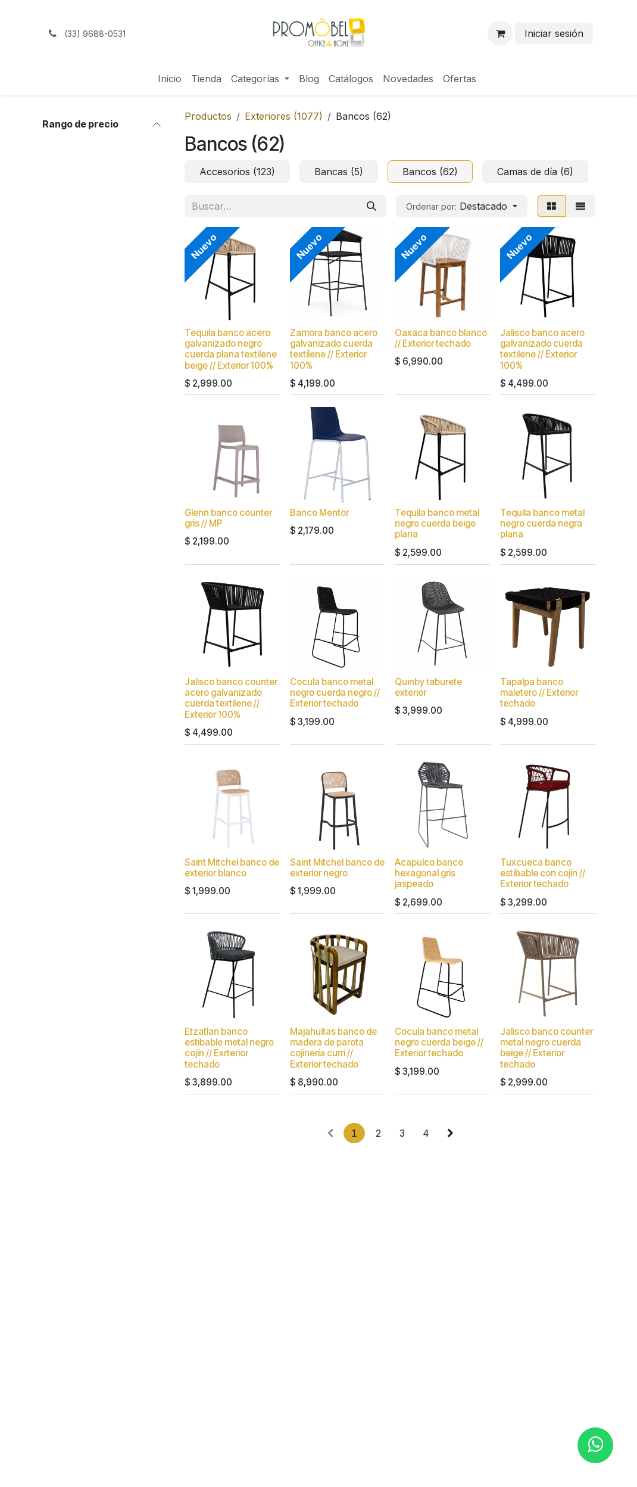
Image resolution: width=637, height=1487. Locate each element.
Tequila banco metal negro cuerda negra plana (542, 523)
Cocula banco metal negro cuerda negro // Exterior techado (335, 693)
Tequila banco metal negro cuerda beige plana (437, 523)
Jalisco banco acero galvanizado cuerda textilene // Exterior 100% (542, 349)
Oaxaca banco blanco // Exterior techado (441, 338)
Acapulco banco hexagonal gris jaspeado (429, 873)
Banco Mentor (319, 512)
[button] (461, 206)
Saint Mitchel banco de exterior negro (337, 868)
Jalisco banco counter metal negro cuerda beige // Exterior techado (546, 1048)
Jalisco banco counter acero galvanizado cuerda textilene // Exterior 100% (231, 699)
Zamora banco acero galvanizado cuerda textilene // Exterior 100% (333, 349)
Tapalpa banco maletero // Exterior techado (539, 693)
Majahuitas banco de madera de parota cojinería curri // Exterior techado (333, 1048)
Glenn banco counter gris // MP (228, 518)
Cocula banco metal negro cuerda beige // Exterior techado (439, 1042)
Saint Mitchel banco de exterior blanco (232, 868)
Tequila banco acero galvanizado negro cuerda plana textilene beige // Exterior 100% (231, 349)
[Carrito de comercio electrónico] (500, 33)
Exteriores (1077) (284, 116)
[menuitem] (169, 79)
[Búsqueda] (371, 206)
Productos (208, 116)
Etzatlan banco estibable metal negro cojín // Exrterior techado (229, 1048)
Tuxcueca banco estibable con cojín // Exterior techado (542, 873)
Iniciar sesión (553, 33)
